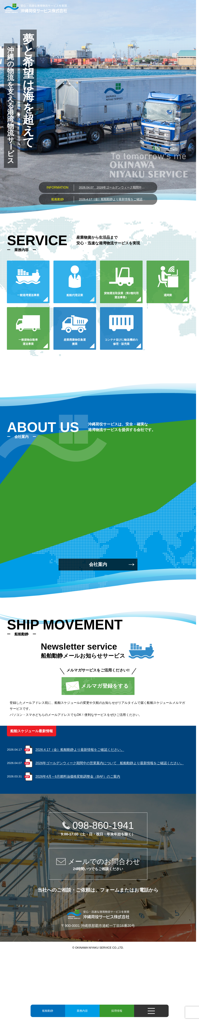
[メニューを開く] (151, 1011)
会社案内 (98, 564)
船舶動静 (47, 1010)
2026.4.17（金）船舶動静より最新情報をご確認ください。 (112, 199)
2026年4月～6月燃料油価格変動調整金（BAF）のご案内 (78, 776)
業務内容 (82, 1010)
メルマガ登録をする (105, 686)
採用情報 (116, 1010)
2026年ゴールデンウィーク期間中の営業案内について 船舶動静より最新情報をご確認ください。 (112, 187)
